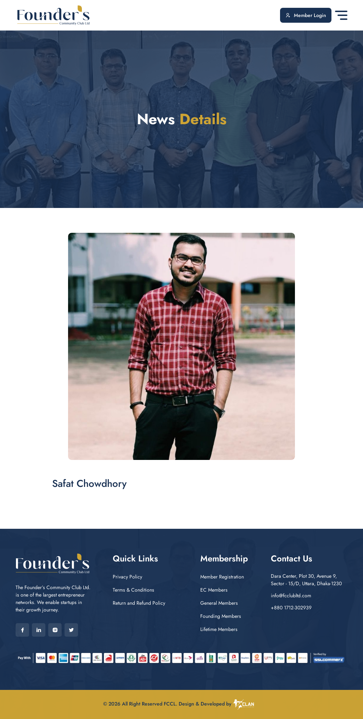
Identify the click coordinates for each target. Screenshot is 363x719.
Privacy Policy (127, 576)
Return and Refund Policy (139, 603)
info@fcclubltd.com (291, 595)
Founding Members (220, 616)
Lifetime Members (219, 629)
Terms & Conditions (133, 589)
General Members (219, 603)
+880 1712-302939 (291, 607)
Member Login (305, 15)
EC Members (214, 589)
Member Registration (222, 576)
